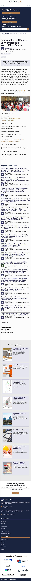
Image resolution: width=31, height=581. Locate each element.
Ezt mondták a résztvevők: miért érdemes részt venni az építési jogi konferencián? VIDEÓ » (15, 306)
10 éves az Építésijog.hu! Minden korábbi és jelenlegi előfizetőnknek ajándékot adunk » (14, 262)
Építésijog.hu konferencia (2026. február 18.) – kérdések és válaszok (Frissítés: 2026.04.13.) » (15, 314)
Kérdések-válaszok (5, 531)
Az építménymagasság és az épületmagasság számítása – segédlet (20, 398)
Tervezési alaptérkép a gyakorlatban (18, 381)
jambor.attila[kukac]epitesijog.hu (9, 514)
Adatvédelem (3, 546)
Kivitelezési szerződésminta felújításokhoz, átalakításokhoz (20, 447)
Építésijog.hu (5, 322)
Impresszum (3, 547)
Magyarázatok (7, 33)
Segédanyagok (4, 530)
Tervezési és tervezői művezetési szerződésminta (20, 430)
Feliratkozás (9, 22)
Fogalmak (3, 523)
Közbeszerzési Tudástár (6, 533)
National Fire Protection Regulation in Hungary (19, 463)
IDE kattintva (22, 90)
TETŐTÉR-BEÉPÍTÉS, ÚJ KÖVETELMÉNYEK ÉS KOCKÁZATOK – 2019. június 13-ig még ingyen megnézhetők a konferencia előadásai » (15, 170)
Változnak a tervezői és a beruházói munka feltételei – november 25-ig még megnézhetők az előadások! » (15, 227)
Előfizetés (3, 541)
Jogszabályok (4, 526)
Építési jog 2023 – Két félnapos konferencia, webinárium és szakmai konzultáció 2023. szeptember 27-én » (14, 236)
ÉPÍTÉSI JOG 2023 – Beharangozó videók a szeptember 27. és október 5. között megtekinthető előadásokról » (13, 245)
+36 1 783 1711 (6, 507)
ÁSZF (2, 544)
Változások (3, 525)
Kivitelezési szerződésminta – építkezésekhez (20, 349)
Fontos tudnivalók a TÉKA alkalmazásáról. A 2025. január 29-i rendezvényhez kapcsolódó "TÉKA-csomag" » (14, 298)
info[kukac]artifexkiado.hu (7, 506)
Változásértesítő (4, 539)
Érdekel (10, 13)
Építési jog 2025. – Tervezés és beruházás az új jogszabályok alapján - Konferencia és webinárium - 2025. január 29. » (15, 289)
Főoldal (2, 33)
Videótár (3, 528)
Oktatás (2, 549)
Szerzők (3, 542)
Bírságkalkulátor (17, 364)
